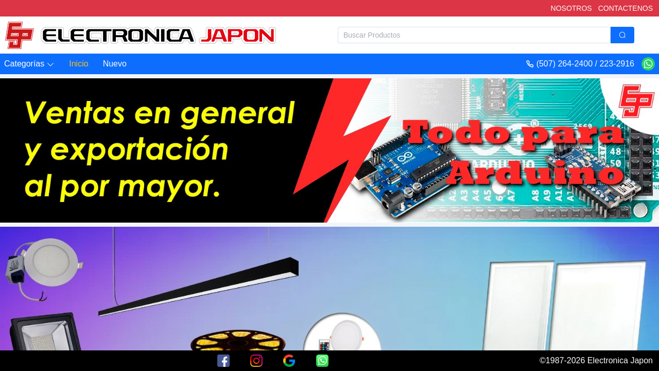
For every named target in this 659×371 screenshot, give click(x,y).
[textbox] (474, 35)
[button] (29, 64)
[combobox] (486, 35)
